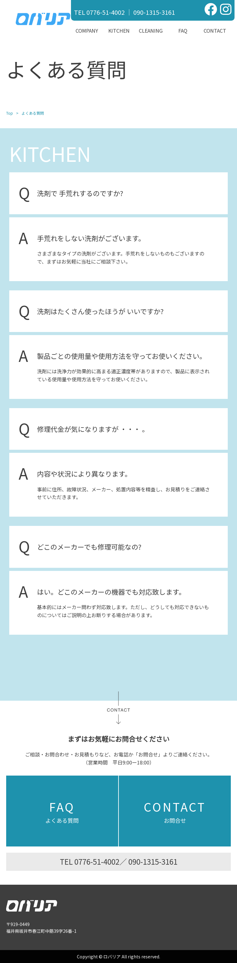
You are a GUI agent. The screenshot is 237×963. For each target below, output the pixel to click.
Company (87, 30)
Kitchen (119, 30)
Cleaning (151, 30)
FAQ (182, 30)
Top (9, 113)
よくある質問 (62, 810)
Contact (215, 30)
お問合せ (175, 810)
